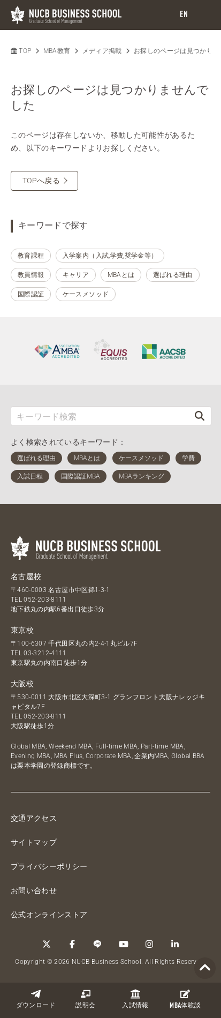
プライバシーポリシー (49, 866)
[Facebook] (72, 944)
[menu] (202, 15)
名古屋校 (26, 576)
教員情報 (31, 275)
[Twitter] (46, 944)
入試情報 (135, 999)
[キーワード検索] (99, 416)
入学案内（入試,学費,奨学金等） (110, 255)
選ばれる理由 (173, 275)
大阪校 (22, 683)
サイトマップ (34, 842)
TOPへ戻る (41, 180)
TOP (21, 51)
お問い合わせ (34, 890)
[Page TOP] (205, 968)
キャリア (76, 275)
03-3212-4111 (45, 653)
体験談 (185, 999)
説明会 (85, 999)
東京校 (22, 630)
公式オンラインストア (49, 914)
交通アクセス (34, 818)
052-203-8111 (45, 599)
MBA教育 (57, 51)
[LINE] (98, 944)
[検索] (199, 416)
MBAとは (121, 275)
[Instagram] (149, 944)
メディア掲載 (102, 51)
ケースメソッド (86, 294)
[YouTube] (123, 944)
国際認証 (31, 294)
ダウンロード (36, 999)
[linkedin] (175, 944)
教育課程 (31, 255)
